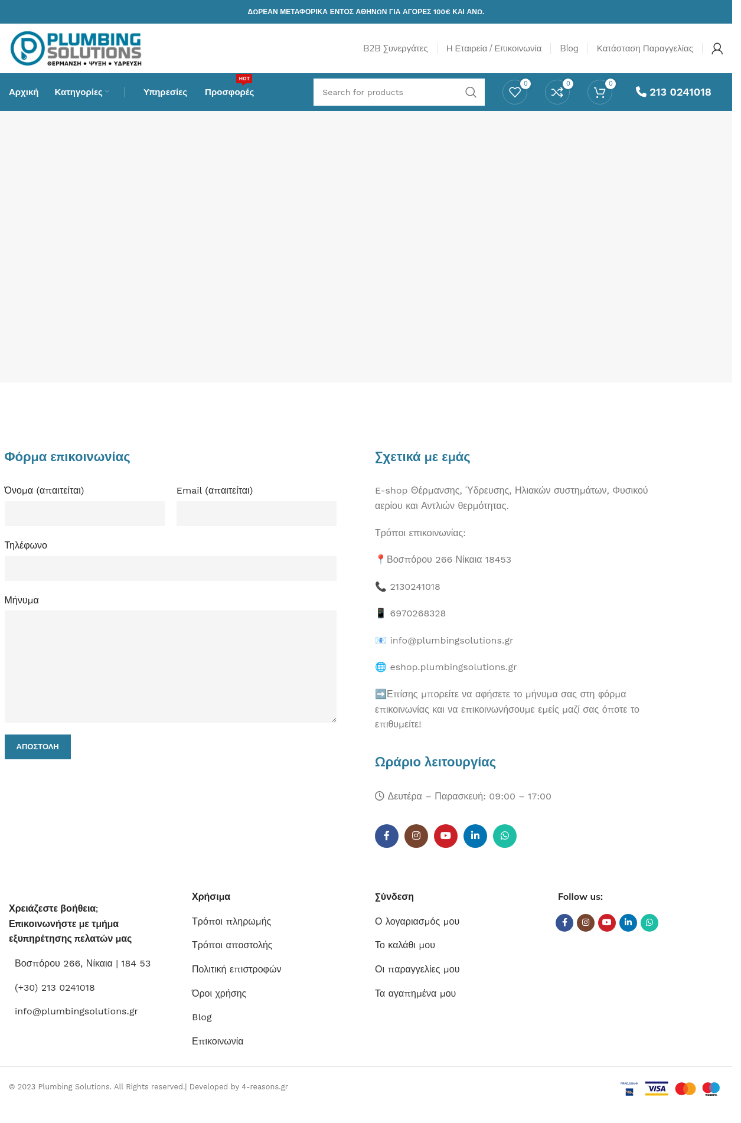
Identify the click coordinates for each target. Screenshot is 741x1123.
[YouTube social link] (446, 849)
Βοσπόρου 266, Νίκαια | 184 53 (83, 976)
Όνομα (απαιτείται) (44, 504)
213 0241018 (673, 103)
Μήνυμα (22, 613)
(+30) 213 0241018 (55, 1000)
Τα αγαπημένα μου (415, 1006)
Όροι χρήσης (219, 1006)
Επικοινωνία (218, 1054)
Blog (201, 1030)
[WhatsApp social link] (505, 849)
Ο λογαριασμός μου (417, 934)
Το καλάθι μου (405, 958)
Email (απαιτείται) (215, 504)
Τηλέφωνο (26, 558)
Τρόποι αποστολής (232, 958)
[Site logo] (90, 52)
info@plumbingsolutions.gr (76, 1024)
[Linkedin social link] (475, 849)
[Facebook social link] (387, 849)
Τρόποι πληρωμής (231, 934)
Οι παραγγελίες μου (417, 982)
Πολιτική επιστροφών (236, 982)
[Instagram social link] (416, 849)
